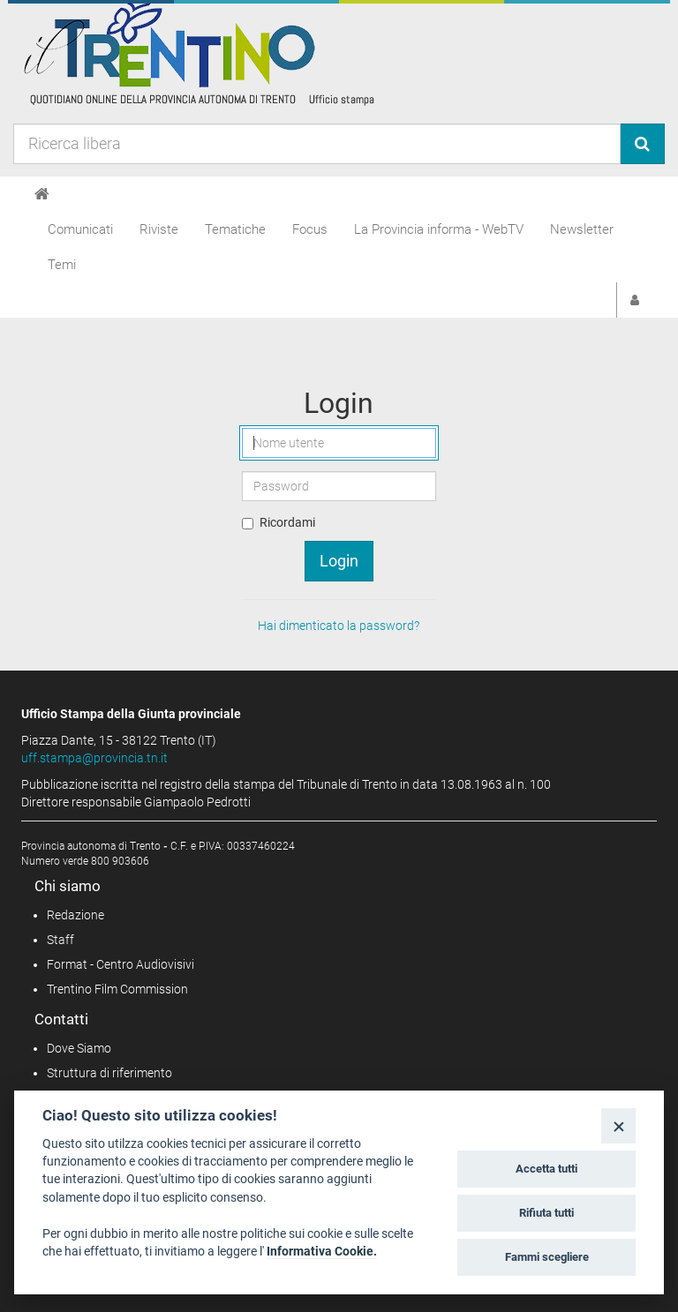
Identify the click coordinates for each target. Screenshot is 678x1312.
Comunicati (80, 229)
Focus (310, 229)
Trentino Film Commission (117, 989)
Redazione (75, 915)
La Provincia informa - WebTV (439, 229)
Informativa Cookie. (322, 1251)
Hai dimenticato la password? (338, 626)
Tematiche (235, 229)
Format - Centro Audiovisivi (120, 964)
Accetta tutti (546, 1168)
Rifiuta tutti (546, 1212)
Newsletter (582, 229)
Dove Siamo (79, 1048)
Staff (60, 940)
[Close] (618, 1125)
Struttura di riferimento (109, 1073)
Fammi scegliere (547, 1256)
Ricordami (287, 522)
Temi (62, 265)
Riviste (158, 229)
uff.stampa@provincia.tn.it (94, 758)
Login (339, 560)
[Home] (42, 194)
